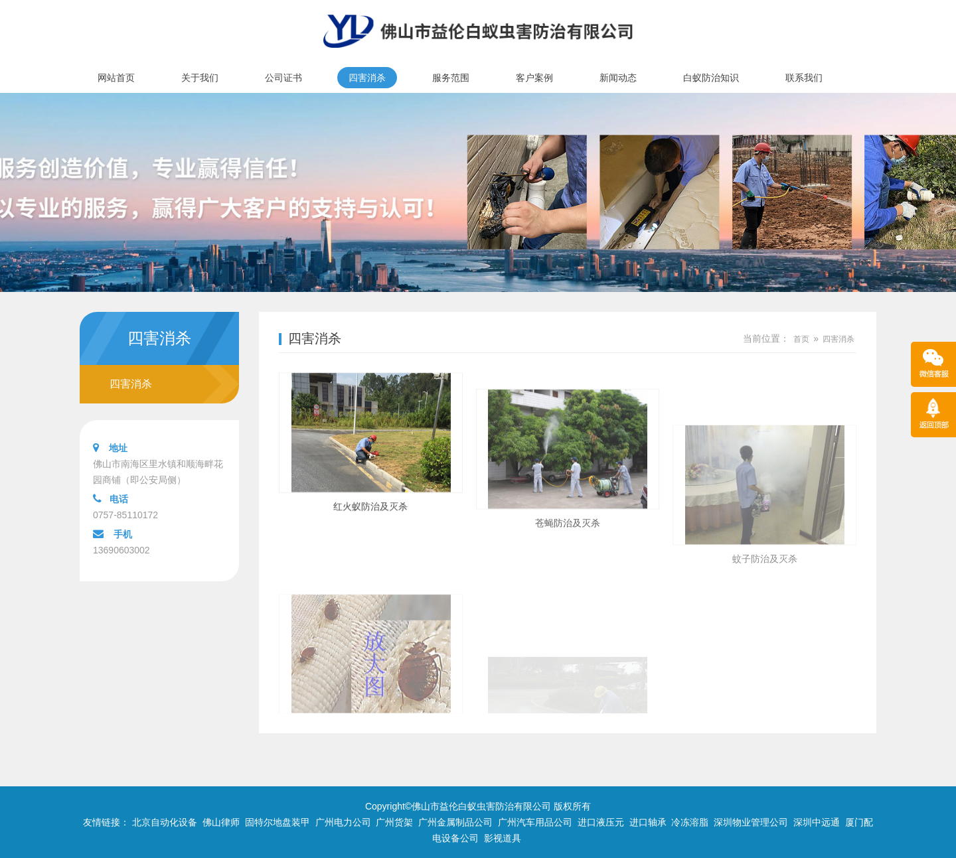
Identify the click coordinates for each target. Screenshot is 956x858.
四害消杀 (367, 77)
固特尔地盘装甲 (277, 822)
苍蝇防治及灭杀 (567, 562)
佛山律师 (221, 822)
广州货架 (394, 822)
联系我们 (804, 77)
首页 (801, 339)
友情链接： (106, 822)
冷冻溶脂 (689, 822)
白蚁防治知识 (711, 77)
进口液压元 (601, 822)
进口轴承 (648, 822)
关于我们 (199, 77)
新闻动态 (618, 77)
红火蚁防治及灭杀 (370, 525)
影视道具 (502, 838)
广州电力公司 (343, 822)
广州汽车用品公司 (535, 822)
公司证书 (283, 77)
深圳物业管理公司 (751, 822)
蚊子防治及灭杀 (764, 624)
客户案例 (534, 77)
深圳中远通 (816, 822)
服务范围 (450, 77)
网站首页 (116, 77)
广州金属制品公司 (455, 822)
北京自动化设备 (164, 822)
